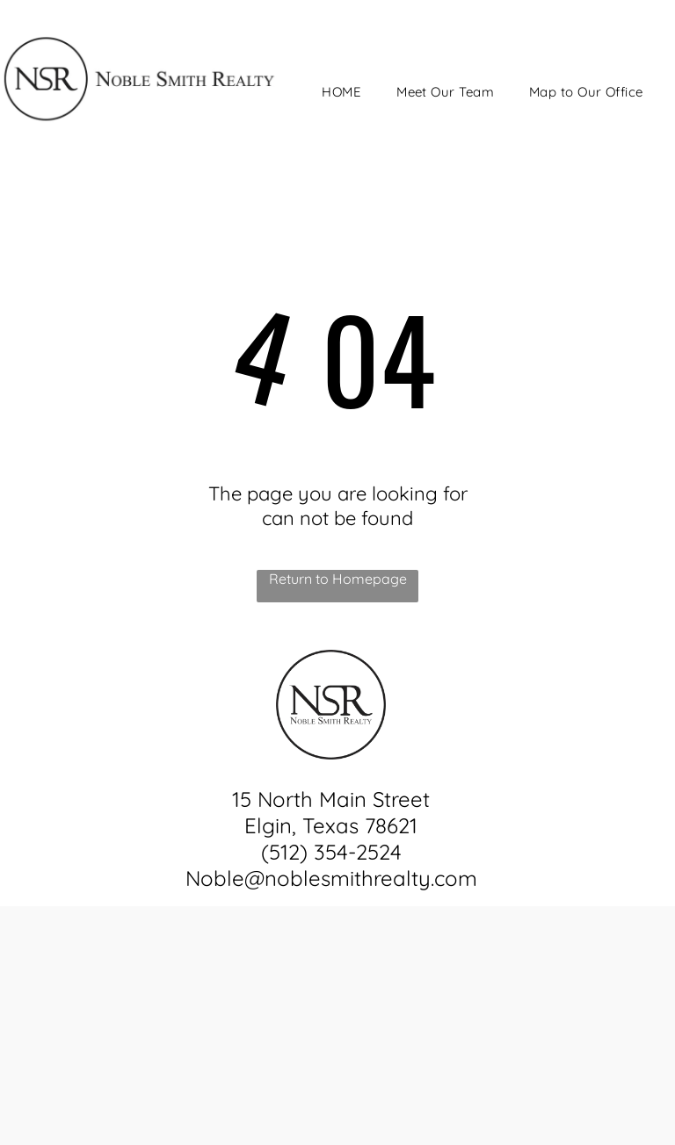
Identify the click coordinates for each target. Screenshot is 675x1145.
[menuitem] (341, 91)
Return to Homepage (338, 578)
